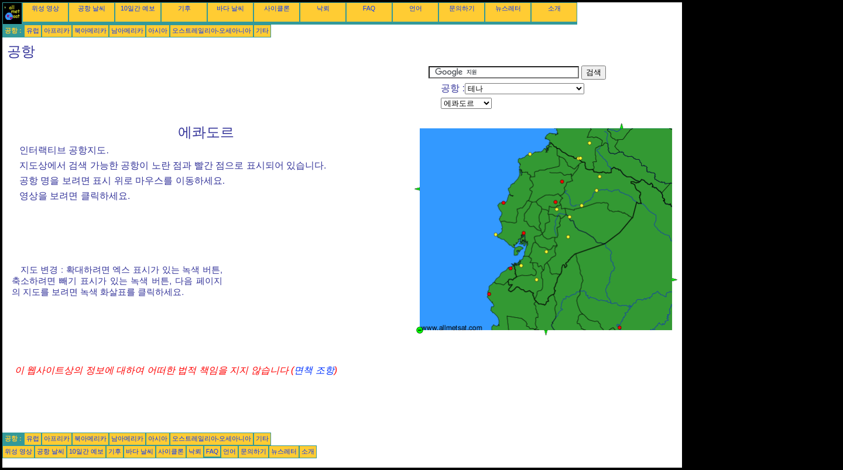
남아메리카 (127, 30)
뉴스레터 (508, 8)
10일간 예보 (138, 8)
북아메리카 (90, 30)
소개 (554, 8)
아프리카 (57, 30)
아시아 (157, 30)
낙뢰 (323, 8)
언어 (415, 8)
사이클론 (277, 8)
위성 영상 (45, 8)
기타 (262, 30)
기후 (184, 8)
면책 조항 (314, 370)
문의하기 (462, 8)
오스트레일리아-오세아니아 (212, 30)
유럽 (32, 30)
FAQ (369, 8)
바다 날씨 (230, 8)
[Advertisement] (215, 92)
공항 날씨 (91, 8)
